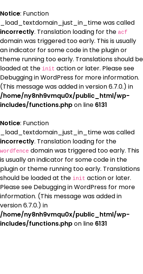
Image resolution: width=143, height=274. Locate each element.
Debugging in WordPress (36, 77)
